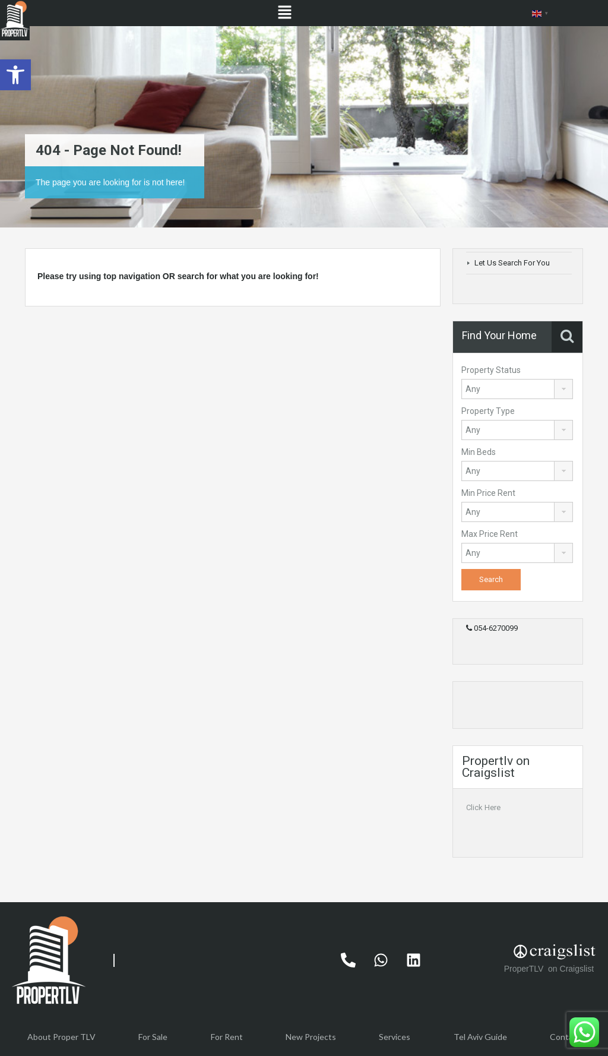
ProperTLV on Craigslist (550, 968)
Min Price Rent (488, 493)
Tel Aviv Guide (480, 1037)
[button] (15, 74)
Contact (565, 1037)
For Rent (227, 1037)
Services (394, 1037)
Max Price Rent (489, 534)
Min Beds (478, 452)
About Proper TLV (61, 1037)
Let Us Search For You (512, 262)
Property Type (488, 411)
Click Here (483, 807)
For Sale (152, 1037)
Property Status (491, 370)
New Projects (311, 1037)
